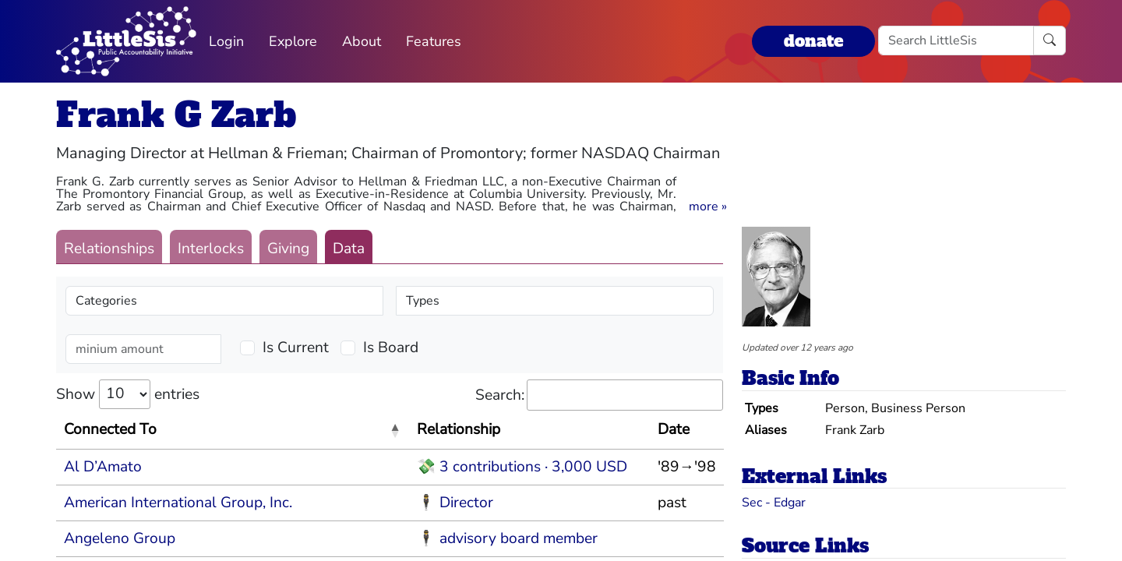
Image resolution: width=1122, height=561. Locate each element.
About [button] (361, 41)
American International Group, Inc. (178, 502)
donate (813, 41)
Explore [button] (293, 41)
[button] (708, 206)
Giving (288, 248)
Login (226, 41)
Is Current (296, 347)
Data (349, 248)
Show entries (127, 394)
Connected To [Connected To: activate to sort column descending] (110, 429)
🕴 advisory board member (507, 538)
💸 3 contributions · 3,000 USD (522, 467)
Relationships (109, 248)
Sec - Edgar (774, 502)
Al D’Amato (103, 467)
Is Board (390, 347)
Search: (599, 395)
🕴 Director (455, 502)
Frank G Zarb (176, 115)
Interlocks (211, 248)
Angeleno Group (119, 538)
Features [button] (433, 41)
